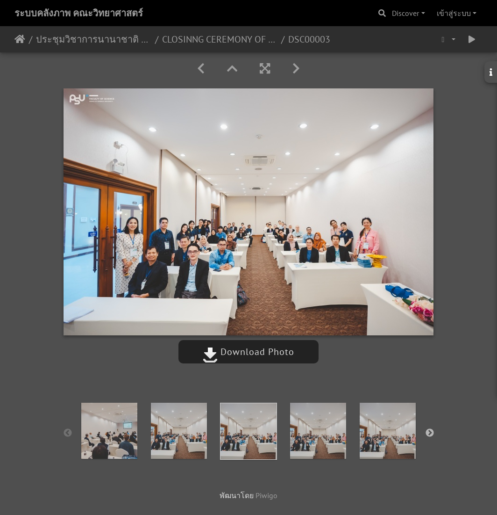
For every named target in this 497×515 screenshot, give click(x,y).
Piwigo (266, 495)
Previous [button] (67, 433)
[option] (109, 431)
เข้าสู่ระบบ (454, 13)
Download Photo (248, 352)
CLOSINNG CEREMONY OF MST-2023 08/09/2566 (219, 39)
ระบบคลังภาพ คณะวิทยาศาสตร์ (78, 13)
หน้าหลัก (19, 39)
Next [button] (429, 433)
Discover (405, 13)
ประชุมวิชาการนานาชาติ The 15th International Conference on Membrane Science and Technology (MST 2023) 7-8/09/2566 (93, 39)
